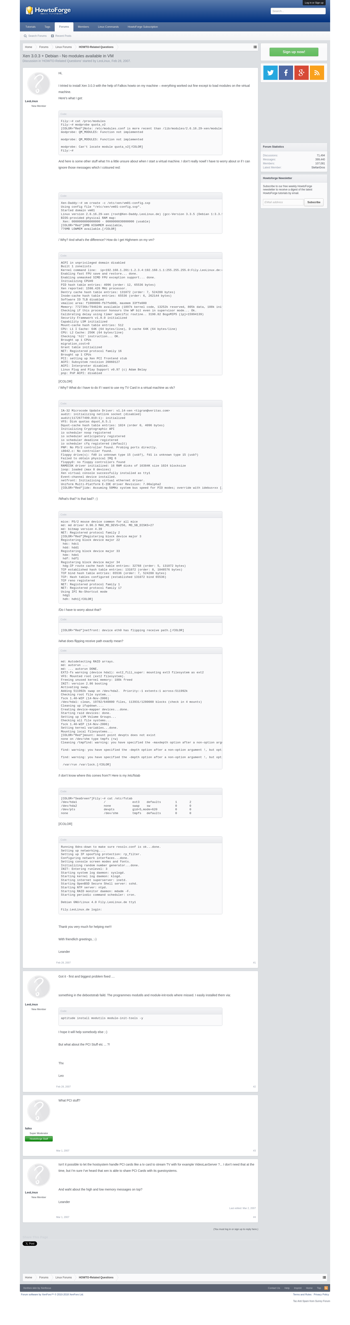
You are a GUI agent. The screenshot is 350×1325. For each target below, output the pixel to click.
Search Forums (37, 35)
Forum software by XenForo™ (52, 1294)
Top (319, 1288)
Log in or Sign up (314, 2)
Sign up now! (294, 52)
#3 (254, 1150)
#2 (254, 1086)
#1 (254, 962)
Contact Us (274, 1288)
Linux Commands (108, 26)
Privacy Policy (321, 1294)
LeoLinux (103, 61)
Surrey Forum (322, 1301)
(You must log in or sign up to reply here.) (235, 1229)
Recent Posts (63, 35)
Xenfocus (46, 1288)
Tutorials (30, 26)
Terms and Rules (302, 1294)
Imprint (298, 1288)
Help (287, 1288)
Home (309, 1288)
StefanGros (318, 167)
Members (83, 26)
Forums (64, 26)
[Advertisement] (293, 239)
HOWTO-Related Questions (61, 61)
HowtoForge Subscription (143, 26)
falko (28, 1128)
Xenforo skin (30, 1288)
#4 (254, 1217)
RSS (326, 1288)
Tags (47, 26)
